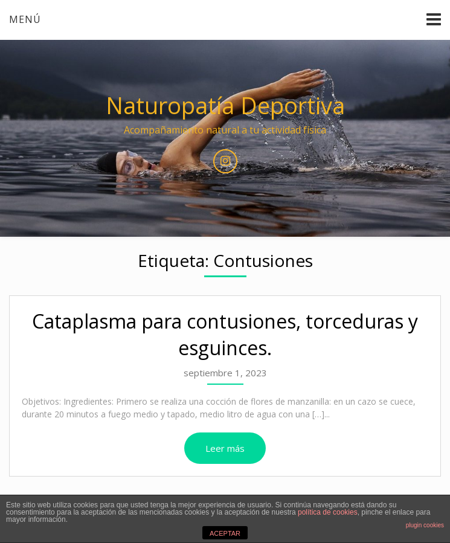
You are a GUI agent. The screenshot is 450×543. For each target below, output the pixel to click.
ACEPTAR (225, 533)
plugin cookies (425, 525)
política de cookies (328, 512)
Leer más (225, 448)
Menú (25, 19)
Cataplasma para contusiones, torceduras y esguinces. (225, 334)
